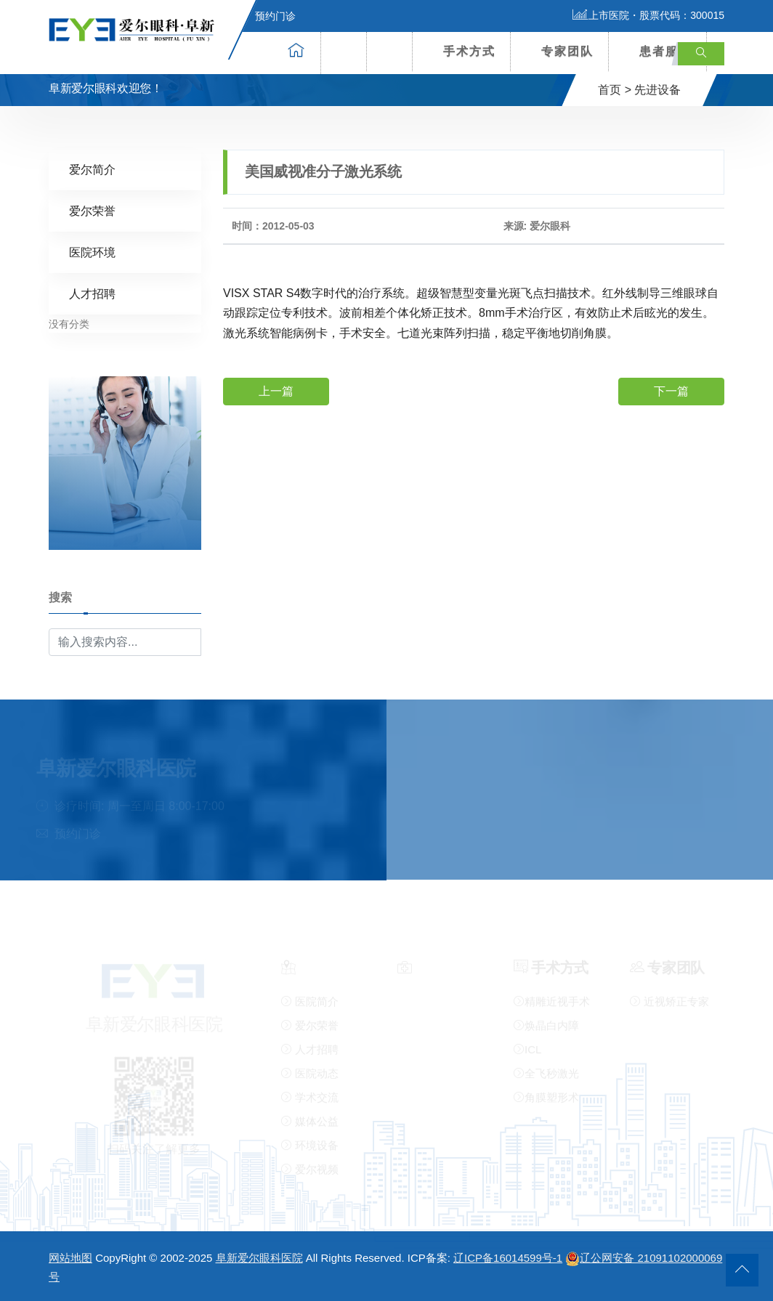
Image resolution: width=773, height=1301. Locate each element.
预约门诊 (267, 16)
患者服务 (665, 51)
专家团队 (567, 51)
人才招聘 (92, 293)
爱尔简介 (92, 169)
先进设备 (657, 90)
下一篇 (671, 390)
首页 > (614, 90)
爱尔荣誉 (92, 210)
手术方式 (469, 51)
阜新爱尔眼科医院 (259, 1258)
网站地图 (70, 1258)
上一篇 (276, 390)
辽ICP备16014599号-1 (507, 1258)
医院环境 (92, 252)
